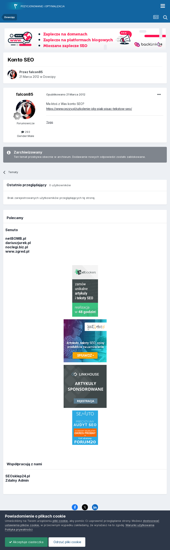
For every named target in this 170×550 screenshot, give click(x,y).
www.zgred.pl (17, 251)
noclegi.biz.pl (16, 247)
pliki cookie (60, 520)
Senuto (11, 230)
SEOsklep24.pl (17, 476)
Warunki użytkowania (140, 525)
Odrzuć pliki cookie (68, 542)
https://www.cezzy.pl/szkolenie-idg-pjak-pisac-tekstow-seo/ (89, 109)
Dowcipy (49, 76)
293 (25, 132)
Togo (49, 122)
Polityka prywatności (19, 529)
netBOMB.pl (15, 238)
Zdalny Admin (17, 480)
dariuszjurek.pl (18, 243)
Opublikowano (65, 94)
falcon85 (24, 94)
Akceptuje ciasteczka (26, 542)
